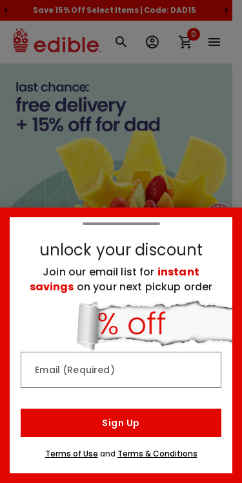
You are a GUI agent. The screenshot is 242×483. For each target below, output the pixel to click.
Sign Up (120, 422)
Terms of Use (71, 453)
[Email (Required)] (121, 370)
